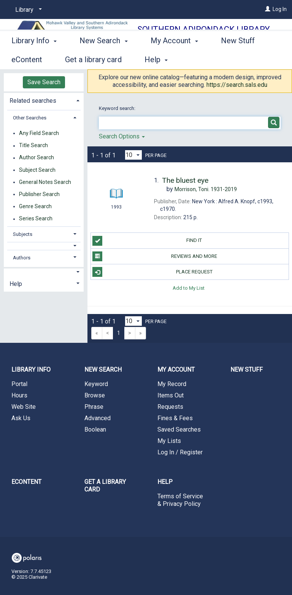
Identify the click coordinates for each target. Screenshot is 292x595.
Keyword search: (117, 108)
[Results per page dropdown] (133, 155)
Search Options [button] (122, 136)
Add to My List (189, 287)
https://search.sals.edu (236, 84)
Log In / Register (180, 452)
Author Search (36, 158)
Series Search (35, 219)
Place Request (152, 272)
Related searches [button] (33, 100)
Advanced (97, 418)
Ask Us (20, 418)
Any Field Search (39, 133)
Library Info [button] (34, 58)
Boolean (95, 429)
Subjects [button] (22, 234)
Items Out (170, 395)
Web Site (23, 406)
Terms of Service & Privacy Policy (180, 500)
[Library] (27, 9)
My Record (171, 384)
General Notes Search (45, 182)
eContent (26, 481)
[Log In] (267, 9)
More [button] (236, 59)
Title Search (33, 146)
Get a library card (105, 485)
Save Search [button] (43, 82)
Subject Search (37, 170)
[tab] (44, 99)
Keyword (96, 384)
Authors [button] (21, 258)
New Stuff (246, 369)
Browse (94, 395)
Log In (280, 9)
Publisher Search (39, 194)
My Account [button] (174, 58)
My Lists (169, 440)
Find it (147, 241)
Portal (19, 384)
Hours (19, 395)
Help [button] (16, 283)
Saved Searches (179, 429)
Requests (170, 406)
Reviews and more (154, 256)
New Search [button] (103, 58)
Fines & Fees (175, 418)
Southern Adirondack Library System (203, 35)
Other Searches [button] (29, 118)
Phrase (93, 406)
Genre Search (35, 206)
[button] (44, 246)
